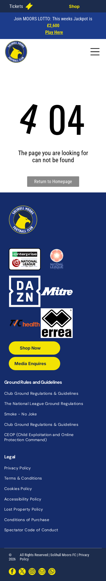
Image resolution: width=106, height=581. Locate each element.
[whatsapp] (51, 572)
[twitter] (22, 572)
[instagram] (32, 572)
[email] (42, 572)
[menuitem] (16, 6)
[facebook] (12, 572)
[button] (16, 6)
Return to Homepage (53, 181)
